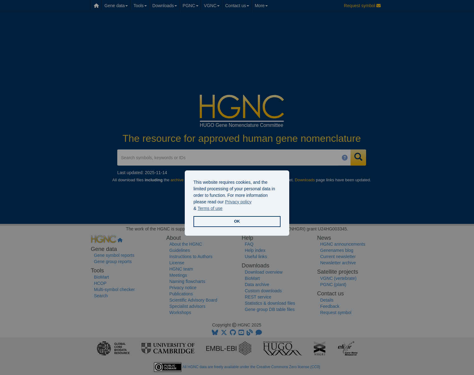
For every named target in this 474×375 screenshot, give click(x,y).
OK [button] (237, 221)
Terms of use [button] (210, 208)
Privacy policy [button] (238, 201)
